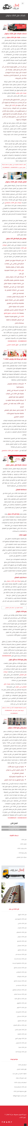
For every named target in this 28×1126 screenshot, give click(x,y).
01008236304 (14, 167)
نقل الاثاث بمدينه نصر (21, 954)
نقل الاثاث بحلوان (22, 936)
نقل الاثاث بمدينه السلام (20, 994)
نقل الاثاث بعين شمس (21, 1029)
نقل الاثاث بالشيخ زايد (21, 1012)
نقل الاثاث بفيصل (22, 945)
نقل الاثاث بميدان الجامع (20, 967)
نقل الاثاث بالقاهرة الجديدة (20, 963)
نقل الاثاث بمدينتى (22, 1016)
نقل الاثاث (14, 105)
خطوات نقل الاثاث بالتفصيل (10, 450)
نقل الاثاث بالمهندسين (21, 919)
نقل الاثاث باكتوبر (22, 950)
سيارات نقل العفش (22, 857)
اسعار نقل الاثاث (22, 1065)
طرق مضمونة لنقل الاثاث (20, 1091)
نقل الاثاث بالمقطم (22, 932)
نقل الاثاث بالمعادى (21, 972)
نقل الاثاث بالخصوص (21, 1043)
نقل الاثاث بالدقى (22, 923)
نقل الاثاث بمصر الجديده (20, 959)
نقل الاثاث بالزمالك (22, 976)
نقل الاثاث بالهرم (22, 914)
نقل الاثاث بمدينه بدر (21, 985)
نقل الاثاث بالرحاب (22, 928)
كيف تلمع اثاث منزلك (21, 1078)
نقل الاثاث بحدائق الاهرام (20, 1025)
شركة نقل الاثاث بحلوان (13, 581)
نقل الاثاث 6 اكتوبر (22, 1007)
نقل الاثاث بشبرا (23, 1047)
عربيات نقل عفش (21, 93)
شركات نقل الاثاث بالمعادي (13, 202)
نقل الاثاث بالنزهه (22, 1034)
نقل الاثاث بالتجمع (22, 941)
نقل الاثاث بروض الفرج (21, 1038)
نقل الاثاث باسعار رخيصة (20, 1087)
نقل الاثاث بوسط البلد (21, 1051)
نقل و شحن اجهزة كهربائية (20, 1096)
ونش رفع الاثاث (23, 853)
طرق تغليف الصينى (12, 344)
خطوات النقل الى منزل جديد (20, 1073)
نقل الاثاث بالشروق (22, 1003)
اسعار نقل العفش (9, 608)
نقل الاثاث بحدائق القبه (21, 998)
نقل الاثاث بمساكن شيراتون (19, 990)
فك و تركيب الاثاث (22, 848)
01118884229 (6, 167)
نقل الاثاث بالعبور (22, 1021)
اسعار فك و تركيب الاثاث (20, 1082)
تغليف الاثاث (23, 844)
